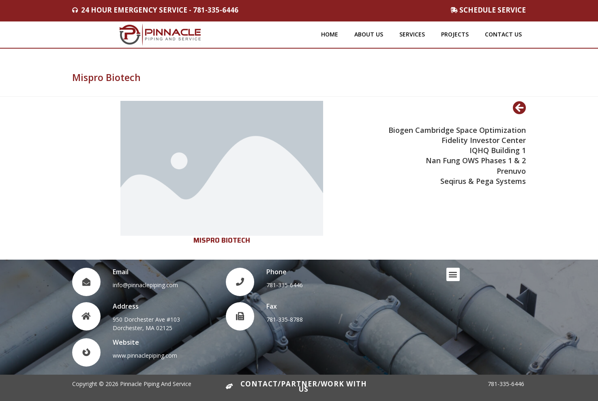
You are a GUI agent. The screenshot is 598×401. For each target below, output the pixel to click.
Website (126, 342)
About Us (368, 34)
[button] (453, 274)
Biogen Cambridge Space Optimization (457, 130)
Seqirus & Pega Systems (483, 181)
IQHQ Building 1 (497, 150)
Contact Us (503, 34)
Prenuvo (511, 171)
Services (412, 34)
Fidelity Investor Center (484, 140)
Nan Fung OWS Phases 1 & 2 (476, 160)
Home (329, 34)
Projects (455, 34)
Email (121, 271)
